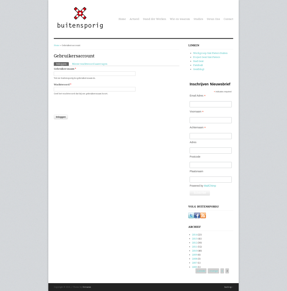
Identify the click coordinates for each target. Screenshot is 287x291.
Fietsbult (198, 65)
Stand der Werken (154, 19)
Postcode (195, 156)
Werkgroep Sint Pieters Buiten (210, 53)
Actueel (134, 19)
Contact (228, 19)
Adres (193, 142)
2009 (194, 254)
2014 (194, 234)
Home (122, 19)
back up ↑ (228, 287)
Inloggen (62, 63)
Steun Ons (213, 19)
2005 (194, 267)
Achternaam (198, 127)
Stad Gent (198, 61)
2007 (194, 262)
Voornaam (197, 111)
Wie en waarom (180, 19)
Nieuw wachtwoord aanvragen (89, 64)
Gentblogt (198, 69)
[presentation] (81, 107)
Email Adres (198, 95)
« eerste (201, 271)
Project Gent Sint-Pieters (206, 57)
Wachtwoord (62, 84)
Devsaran (87, 287)
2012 (194, 242)
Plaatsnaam (196, 171)
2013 (194, 238)
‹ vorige (213, 271)
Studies (198, 19)
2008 (194, 258)
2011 (194, 246)
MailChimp (210, 185)
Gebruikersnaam (65, 68)
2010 (194, 250)
